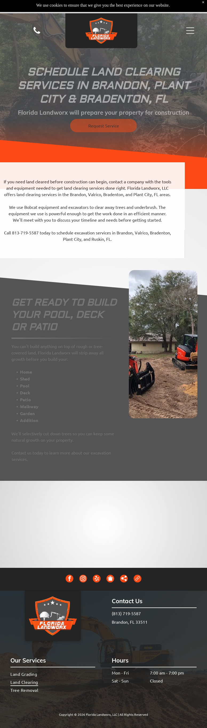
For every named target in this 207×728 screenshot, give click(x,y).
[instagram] (83, 579)
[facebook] (69, 579)
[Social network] (110, 579)
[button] (190, 17)
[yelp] (97, 579)
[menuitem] (52, 674)
